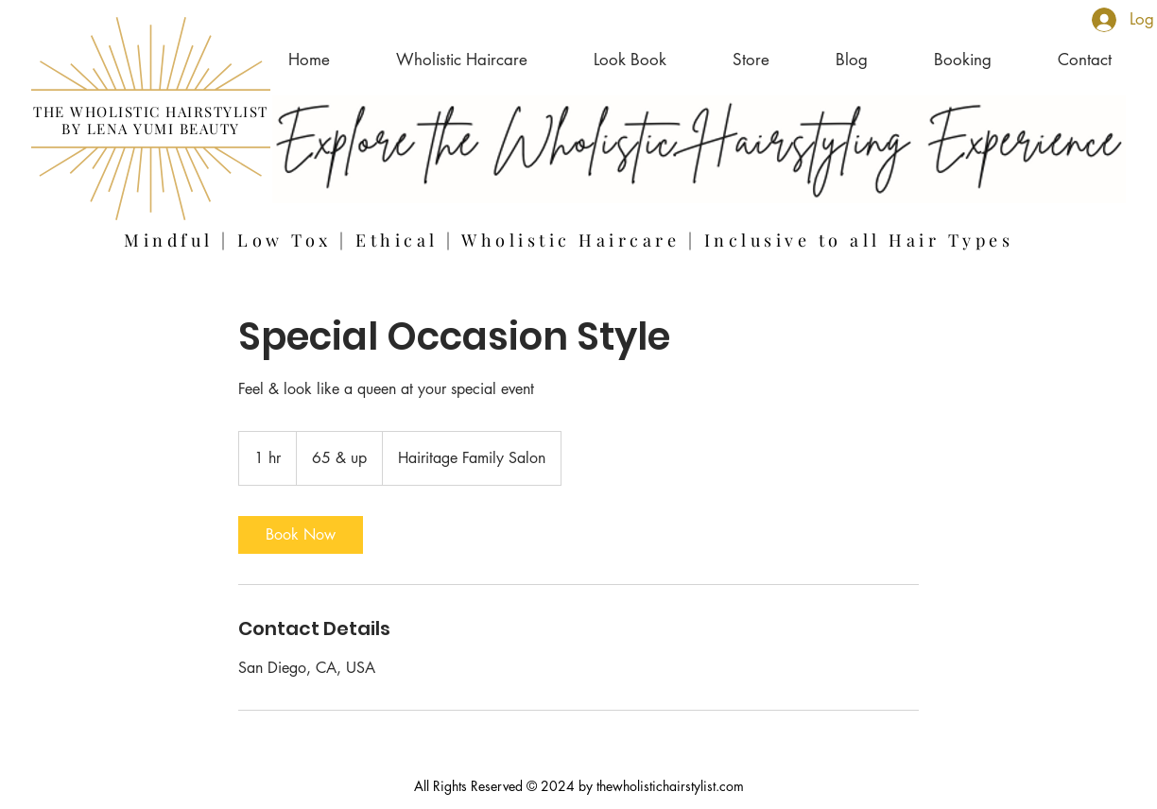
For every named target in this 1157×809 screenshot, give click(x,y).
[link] (300, 535)
